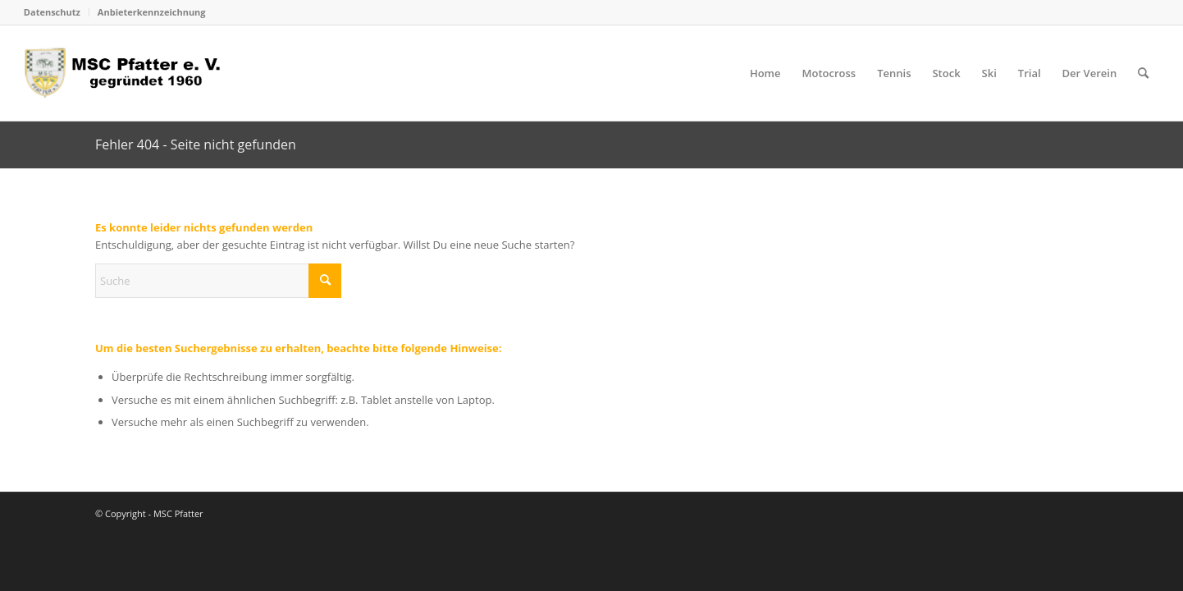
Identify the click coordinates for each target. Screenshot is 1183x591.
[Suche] (1143, 73)
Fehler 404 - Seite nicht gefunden (195, 144)
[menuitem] (56, 12)
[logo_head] (127, 73)
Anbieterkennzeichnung (152, 12)
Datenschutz (52, 12)
